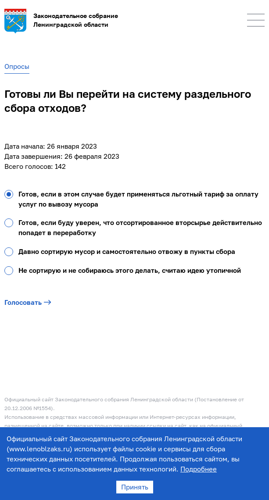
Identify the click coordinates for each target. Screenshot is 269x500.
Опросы (16, 66)
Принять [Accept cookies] (134, 487)
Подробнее (198, 469)
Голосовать (27, 302)
